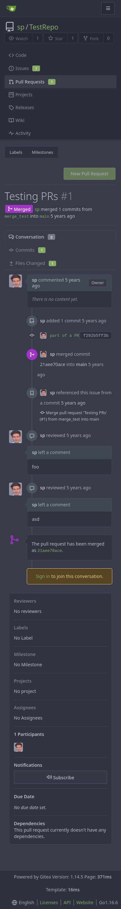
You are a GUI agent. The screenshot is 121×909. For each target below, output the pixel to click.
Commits (27, 250)
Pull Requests (32, 82)
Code (17, 55)
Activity (20, 133)
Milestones (42, 152)
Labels (16, 152)
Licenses (49, 902)
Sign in (43, 576)
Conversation (32, 237)
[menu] (21, 902)
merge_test (17, 216)
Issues (24, 68)
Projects (20, 95)
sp (21, 27)
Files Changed (32, 263)
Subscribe (60, 777)
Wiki (17, 120)
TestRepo (43, 27)
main (44, 216)
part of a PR (64, 336)
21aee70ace (52, 364)
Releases (21, 107)
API (67, 902)
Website (85, 902)
